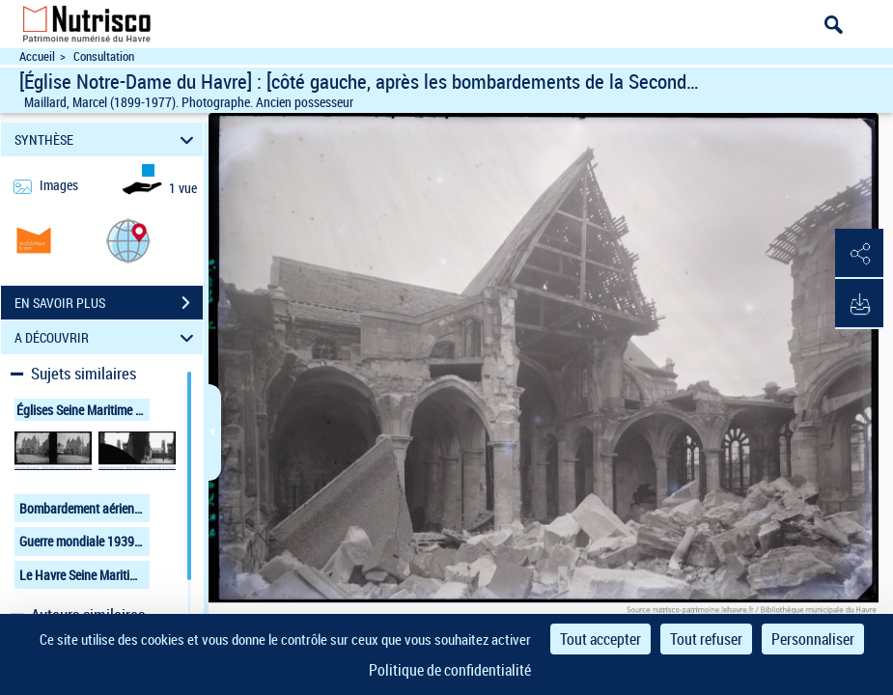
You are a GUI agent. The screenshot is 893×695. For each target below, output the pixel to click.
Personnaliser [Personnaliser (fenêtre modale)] (812, 639)
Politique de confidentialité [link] (450, 670)
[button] (128, 240)
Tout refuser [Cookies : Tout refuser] (706, 639)
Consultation (103, 56)
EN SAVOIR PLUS (108, 303)
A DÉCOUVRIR (107, 337)
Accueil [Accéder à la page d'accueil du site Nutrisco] (37, 56)
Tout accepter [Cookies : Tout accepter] (600, 639)
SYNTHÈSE (107, 139)
